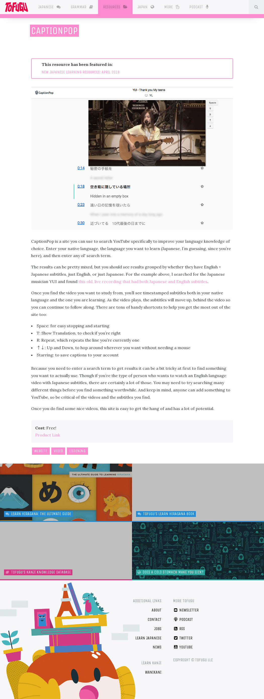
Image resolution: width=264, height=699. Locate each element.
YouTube (183, 647)
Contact (154, 619)
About (156, 610)
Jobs (157, 628)
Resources (115, 7)
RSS (179, 628)
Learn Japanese (148, 638)
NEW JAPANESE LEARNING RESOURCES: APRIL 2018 (80, 72)
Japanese (49, 7)
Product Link (47, 434)
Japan (146, 7)
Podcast (198, 6)
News (157, 647)
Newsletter (186, 610)
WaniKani (153, 672)
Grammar (82, 7)
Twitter (182, 638)
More (171, 7)
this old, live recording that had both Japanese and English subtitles (142, 281)
